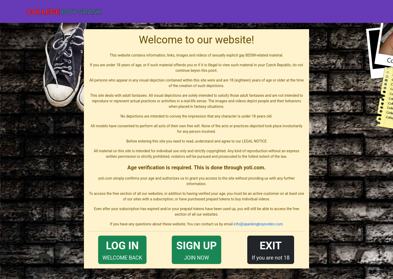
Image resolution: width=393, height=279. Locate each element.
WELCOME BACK (122, 249)
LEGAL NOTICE (254, 141)
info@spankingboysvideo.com (258, 224)
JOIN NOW (196, 249)
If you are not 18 (271, 249)
